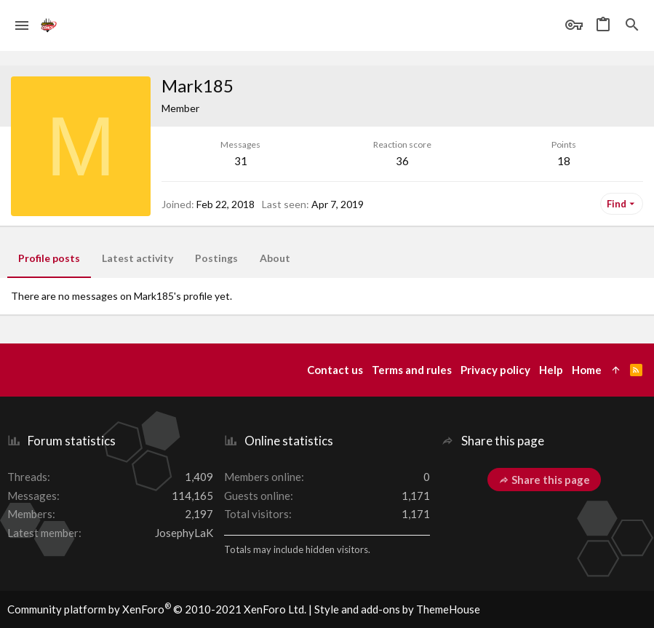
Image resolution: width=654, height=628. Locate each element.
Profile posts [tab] (49, 258)
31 (240, 160)
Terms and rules (412, 369)
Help (551, 369)
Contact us (335, 369)
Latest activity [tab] (137, 258)
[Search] (632, 25)
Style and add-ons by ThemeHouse (397, 609)
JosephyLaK (184, 532)
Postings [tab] (216, 258)
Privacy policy (495, 369)
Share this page (544, 479)
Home (587, 369)
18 (563, 160)
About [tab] (275, 258)
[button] (22, 25)
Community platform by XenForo (156, 609)
